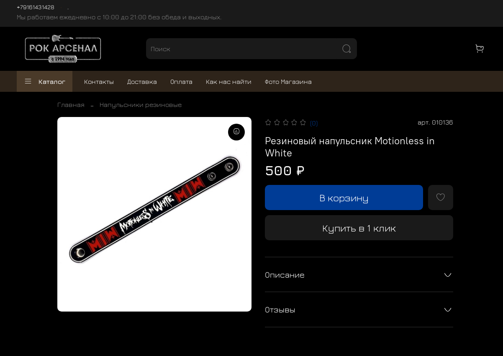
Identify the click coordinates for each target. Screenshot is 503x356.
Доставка (142, 81)
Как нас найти (229, 81)
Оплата (181, 81)
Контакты (99, 81)
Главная (71, 104)
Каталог (44, 81)
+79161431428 (35, 6)
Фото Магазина (288, 81)
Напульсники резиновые (141, 104)
